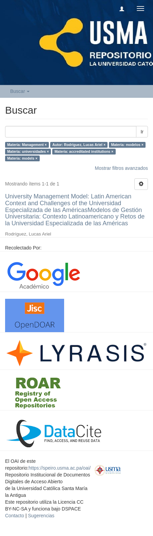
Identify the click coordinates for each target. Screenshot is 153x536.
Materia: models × (22, 158)
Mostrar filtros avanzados (121, 168)
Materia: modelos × (127, 145)
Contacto (14, 515)
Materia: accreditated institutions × (84, 151)
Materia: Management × (26, 145)
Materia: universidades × (28, 151)
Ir (142, 131)
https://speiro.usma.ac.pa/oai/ (59, 468)
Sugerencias (41, 515)
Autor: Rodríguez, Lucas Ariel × (79, 145)
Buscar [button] (20, 91)
